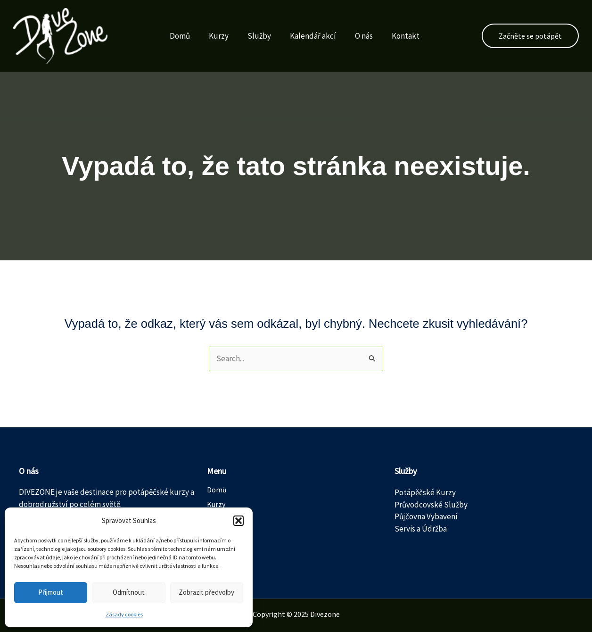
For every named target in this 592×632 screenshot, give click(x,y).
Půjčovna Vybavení (426, 516)
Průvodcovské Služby (431, 504)
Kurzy (211, 36)
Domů (172, 36)
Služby (251, 36)
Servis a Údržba (421, 529)
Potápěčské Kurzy (425, 492)
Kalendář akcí (305, 36)
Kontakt (397, 36)
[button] (238, 520)
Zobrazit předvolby (206, 592)
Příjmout (50, 592)
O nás (356, 36)
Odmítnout (129, 592)
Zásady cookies (124, 614)
